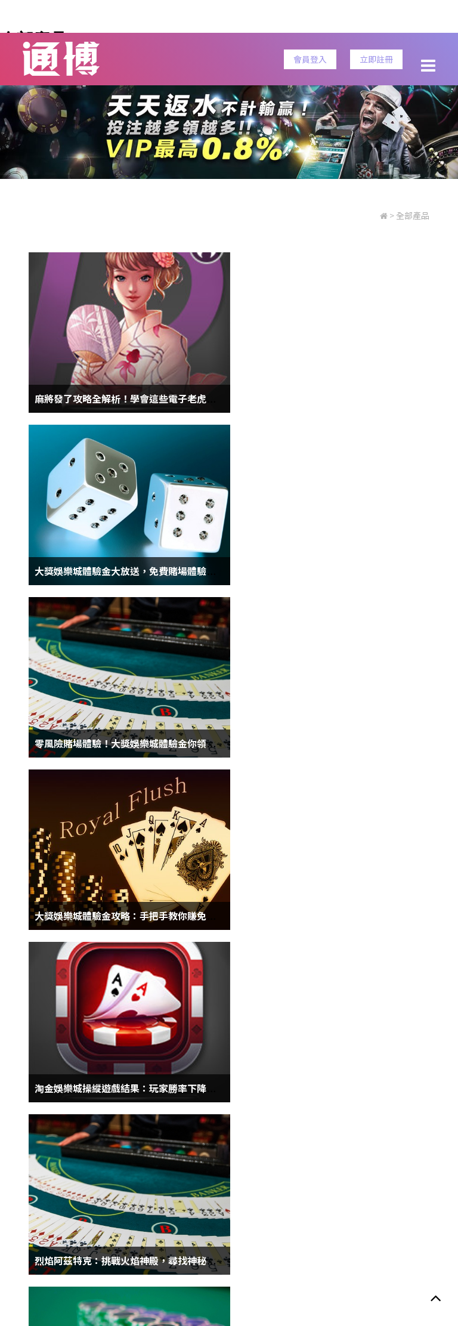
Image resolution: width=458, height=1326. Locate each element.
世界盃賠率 (194, 1187)
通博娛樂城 (256, 1187)
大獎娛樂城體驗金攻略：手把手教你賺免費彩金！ (346, 571)
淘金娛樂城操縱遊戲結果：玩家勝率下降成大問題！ (144, 743)
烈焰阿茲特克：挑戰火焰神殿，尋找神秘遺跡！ (341, 743)
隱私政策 (115, 1213)
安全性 (205, 1213)
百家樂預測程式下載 (332, 1088)
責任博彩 (163, 1213)
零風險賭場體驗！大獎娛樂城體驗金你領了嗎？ (135, 571)
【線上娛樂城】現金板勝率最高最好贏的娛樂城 (135, 1088)
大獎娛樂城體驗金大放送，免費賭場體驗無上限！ (346, 398)
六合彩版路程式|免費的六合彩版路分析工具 (333, 915)
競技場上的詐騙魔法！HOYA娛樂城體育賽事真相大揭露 (152, 915)
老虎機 (308, 1187)
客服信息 (295, 1213)
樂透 (145, 1187)
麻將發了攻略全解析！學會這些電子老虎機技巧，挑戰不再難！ (168, 398)
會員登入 (310, 59)
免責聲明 (248, 1213)
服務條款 (68, 1213)
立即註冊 (376, 59)
